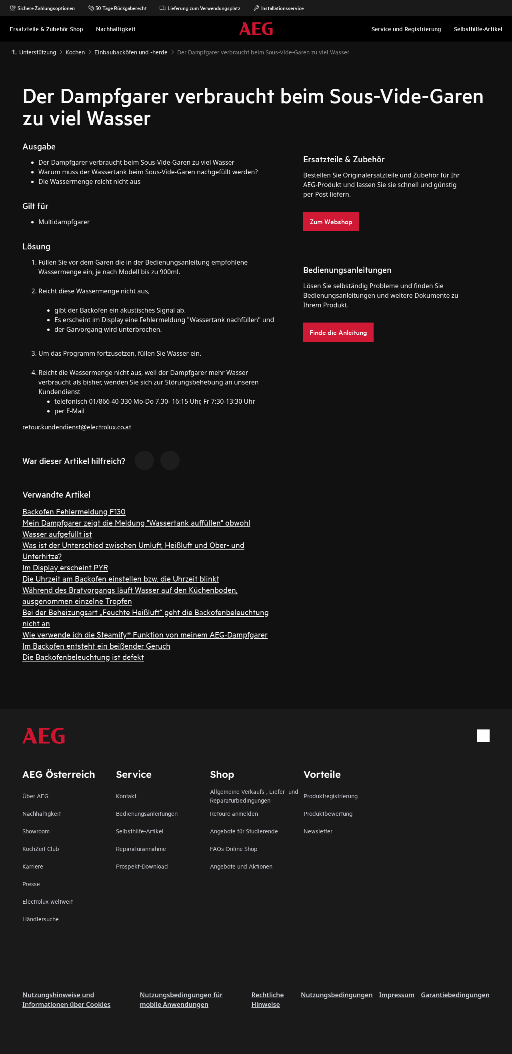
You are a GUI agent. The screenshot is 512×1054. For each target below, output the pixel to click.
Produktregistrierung (331, 795)
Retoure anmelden (234, 813)
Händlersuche (40, 918)
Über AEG (35, 795)
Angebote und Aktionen (241, 866)
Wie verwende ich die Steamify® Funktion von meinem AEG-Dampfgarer (145, 634)
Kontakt (126, 795)
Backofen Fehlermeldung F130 (74, 511)
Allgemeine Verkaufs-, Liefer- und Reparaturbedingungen (254, 795)
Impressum (397, 994)
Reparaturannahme (141, 848)
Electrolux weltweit (47, 901)
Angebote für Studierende (244, 831)
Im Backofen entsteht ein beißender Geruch (96, 645)
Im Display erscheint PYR (65, 567)
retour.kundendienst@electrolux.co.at (76, 426)
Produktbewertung (328, 813)
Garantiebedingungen (455, 994)
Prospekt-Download (142, 866)
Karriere (32, 866)
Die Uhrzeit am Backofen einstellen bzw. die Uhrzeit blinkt (120, 578)
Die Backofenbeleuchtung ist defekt (83, 656)
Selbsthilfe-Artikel (140, 831)
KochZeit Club (40, 848)
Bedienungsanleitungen (147, 813)
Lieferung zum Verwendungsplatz (200, 8)
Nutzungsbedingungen (337, 994)
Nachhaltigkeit (41, 813)
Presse (31, 883)
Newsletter (318, 831)
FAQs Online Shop (234, 848)
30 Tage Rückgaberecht (117, 8)
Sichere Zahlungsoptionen (42, 8)
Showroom (36, 831)
